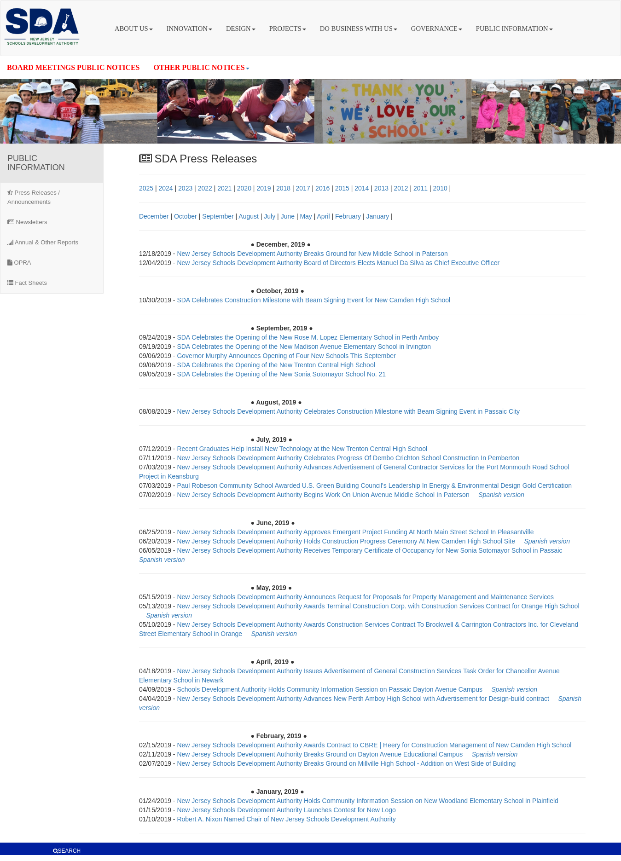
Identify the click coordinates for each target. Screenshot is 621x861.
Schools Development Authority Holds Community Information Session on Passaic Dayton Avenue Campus (329, 689)
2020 (244, 188)
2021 (224, 188)
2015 (342, 188)
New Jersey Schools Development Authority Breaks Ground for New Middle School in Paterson (312, 253)
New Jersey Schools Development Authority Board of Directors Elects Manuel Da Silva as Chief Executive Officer (338, 262)
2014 (361, 188)
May (306, 216)
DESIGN (240, 28)
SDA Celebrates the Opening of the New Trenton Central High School (276, 365)
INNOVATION (189, 28)
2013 (381, 188)
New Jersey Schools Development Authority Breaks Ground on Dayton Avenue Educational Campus (320, 754)
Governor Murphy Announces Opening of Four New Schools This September (286, 355)
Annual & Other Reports (42, 242)
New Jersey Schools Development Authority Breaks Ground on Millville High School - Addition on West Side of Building (346, 763)
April (323, 216)
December (154, 216)
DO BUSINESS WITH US (358, 28)
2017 (303, 188)
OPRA (19, 262)
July (269, 216)
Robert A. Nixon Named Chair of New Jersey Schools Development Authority (286, 819)
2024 (165, 188)
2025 (146, 188)
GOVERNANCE (436, 28)
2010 (440, 188)
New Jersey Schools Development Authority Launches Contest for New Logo (286, 810)
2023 (185, 188)
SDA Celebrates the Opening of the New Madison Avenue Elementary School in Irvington (304, 346)
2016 (322, 188)
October (185, 216)
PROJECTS (287, 28)
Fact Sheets (27, 282)
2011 (420, 188)
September (217, 216)
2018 (283, 188)
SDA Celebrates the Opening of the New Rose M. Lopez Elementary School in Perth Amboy (308, 337)
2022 (205, 188)
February (348, 216)
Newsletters (27, 222)
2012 (401, 188)
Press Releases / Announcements (33, 197)
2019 (263, 188)
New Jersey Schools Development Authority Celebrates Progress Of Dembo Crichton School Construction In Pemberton (348, 458)
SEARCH (67, 851)
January (377, 216)
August (248, 216)
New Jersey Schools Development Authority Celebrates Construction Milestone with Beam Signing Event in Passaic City (348, 411)
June (288, 216)
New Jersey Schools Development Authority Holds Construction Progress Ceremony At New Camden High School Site (347, 541)
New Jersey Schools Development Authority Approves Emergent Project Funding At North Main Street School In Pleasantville (355, 532)
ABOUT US (134, 28)
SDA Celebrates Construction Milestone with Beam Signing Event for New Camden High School (313, 300)
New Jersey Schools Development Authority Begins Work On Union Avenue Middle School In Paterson (324, 494)
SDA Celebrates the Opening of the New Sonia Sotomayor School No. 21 (281, 374)
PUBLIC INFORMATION (514, 28)
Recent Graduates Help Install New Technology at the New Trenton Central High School (302, 448)
